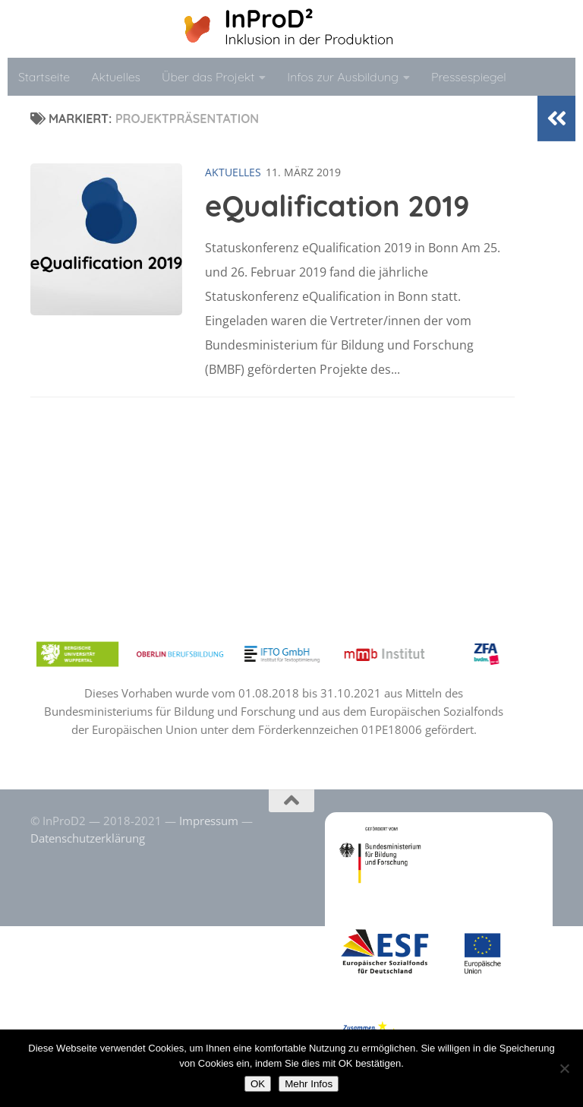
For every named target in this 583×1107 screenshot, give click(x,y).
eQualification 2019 (337, 206)
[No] (564, 1068)
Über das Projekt (208, 76)
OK (258, 1084)
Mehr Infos (308, 1084)
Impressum (208, 820)
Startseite (44, 76)
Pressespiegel (468, 76)
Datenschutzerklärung (87, 838)
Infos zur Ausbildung (343, 76)
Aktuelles (115, 76)
